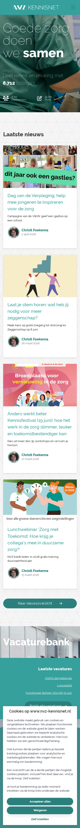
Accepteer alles (40, 801)
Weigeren (40, 810)
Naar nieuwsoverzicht (40, 603)
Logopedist (64, 685)
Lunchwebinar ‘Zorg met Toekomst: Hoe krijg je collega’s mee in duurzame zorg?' (35, 539)
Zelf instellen (40, 819)
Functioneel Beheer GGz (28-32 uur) (49, 692)
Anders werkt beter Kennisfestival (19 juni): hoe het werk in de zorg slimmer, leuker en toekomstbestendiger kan (39, 423)
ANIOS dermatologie (58, 678)
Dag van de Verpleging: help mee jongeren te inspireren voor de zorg (36, 202)
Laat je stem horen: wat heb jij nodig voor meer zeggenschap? (37, 311)
